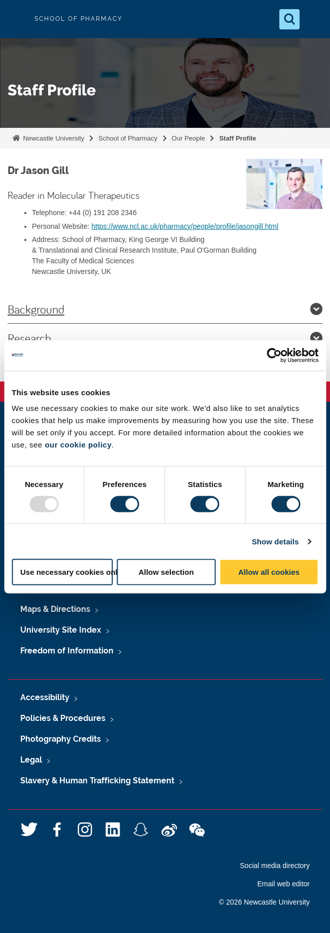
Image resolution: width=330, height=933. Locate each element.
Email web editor (284, 884)
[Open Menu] (314, 19)
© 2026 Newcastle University (264, 902)
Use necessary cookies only (66, 572)
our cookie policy (78, 444)
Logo (16, 19)
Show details (275, 541)
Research (165, 337)
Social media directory (275, 865)
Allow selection (166, 572)
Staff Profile (237, 138)
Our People (188, 138)
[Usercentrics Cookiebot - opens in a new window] (274, 355)
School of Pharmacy (127, 138)
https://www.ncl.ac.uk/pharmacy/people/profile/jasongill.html (184, 226)
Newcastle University (52, 138)
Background (165, 309)
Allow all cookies (269, 572)
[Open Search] (289, 19)
